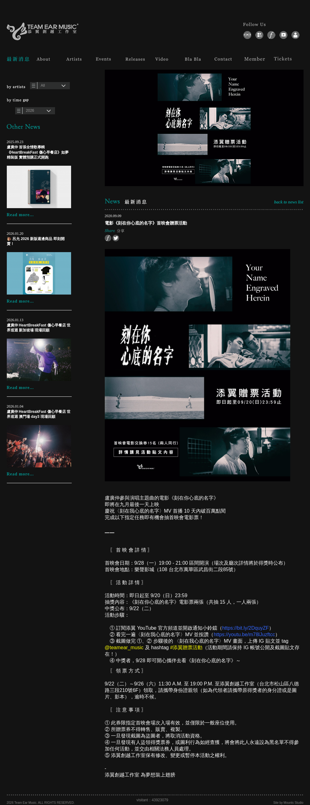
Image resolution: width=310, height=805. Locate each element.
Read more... (20, 214)
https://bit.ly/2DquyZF (245, 628)
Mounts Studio (294, 802)
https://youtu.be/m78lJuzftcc (244, 634)
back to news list (289, 202)
